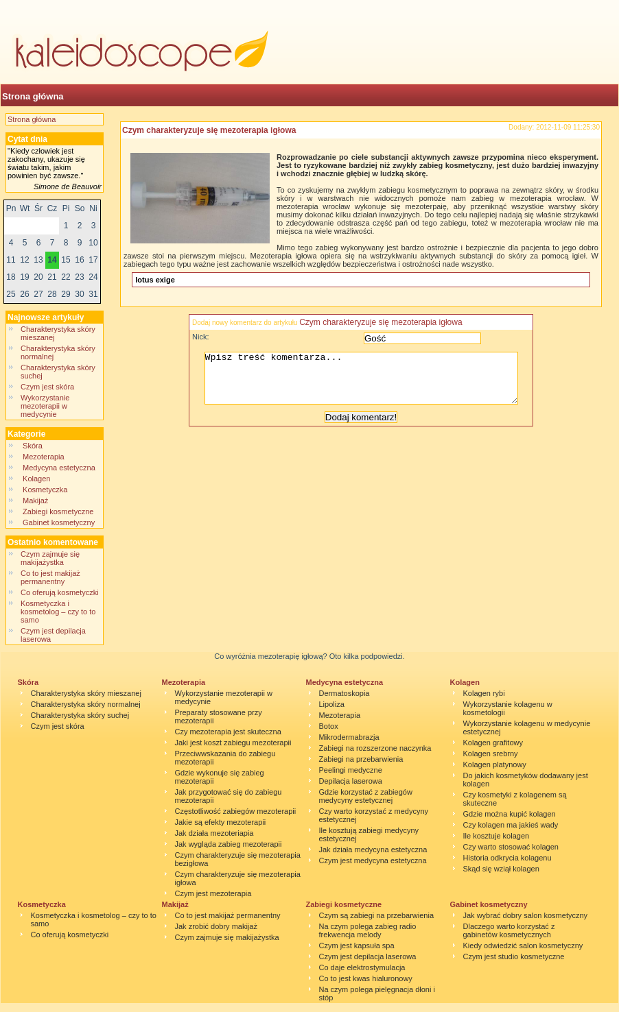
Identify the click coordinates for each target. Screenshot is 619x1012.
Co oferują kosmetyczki (60, 592)
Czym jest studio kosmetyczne (514, 956)
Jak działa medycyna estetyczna (373, 849)
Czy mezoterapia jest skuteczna (228, 731)
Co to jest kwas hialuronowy (365, 978)
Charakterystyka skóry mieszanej (86, 693)
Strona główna (33, 96)
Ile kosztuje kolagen (496, 836)
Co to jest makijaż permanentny (50, 577)
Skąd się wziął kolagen (501, 869)
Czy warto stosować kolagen (511, 847)
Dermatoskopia (344, 693)
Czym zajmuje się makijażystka (50, 558)
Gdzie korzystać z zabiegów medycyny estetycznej (365, 796)
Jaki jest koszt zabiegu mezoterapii (233, 742)
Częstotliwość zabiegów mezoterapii (235, 811)
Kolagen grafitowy (493, 742)
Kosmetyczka (45, 489)
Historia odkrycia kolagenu (507, 858)
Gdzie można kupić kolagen (509, 814)
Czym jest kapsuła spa (357, 945)
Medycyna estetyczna (59, 467)
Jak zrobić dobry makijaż (216, 926)
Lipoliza (331, 704)
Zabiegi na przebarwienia (361, 759)
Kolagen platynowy (494, 764)
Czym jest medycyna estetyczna (373, 860)
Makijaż (35, 500)
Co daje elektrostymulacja (362, 967)
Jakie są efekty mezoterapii (220, 822)
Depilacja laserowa (350, 781)
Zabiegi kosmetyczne (58, 511)
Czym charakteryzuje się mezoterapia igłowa (209, 130)
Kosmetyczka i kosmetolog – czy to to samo (58, 611)
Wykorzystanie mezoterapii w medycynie (45, 406)
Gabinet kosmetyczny (59, 522)
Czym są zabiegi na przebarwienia (376, 915)
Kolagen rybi (484, 693)
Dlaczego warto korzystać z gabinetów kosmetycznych (509, 930)
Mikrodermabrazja (349, 737)
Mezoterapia (44, 457)
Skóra (33, 446)
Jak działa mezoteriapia (214, 833)
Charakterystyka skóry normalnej (86, 704)
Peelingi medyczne (350, 770)
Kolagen (38, 478)
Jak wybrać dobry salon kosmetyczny (525, 915)
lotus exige (154, 280)
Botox (328, 726)
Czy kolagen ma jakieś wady (511, 825)
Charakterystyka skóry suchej (80, 715)
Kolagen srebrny (490, 753)
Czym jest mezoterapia (213, 893)
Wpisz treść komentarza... (368, 383)
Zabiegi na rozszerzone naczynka (375, 748)
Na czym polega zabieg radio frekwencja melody (368, 930)
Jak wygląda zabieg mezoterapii (228, 844)
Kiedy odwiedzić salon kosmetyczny (523, 945)
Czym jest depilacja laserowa (368, 956)
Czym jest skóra (47, 387)
